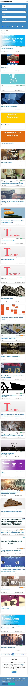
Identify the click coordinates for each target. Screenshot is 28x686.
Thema (3, 14)
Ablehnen (5, 683)
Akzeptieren (11, 683)
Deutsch (4, 26)
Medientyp (4, 19)
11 (23, 654)
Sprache (3, 24)
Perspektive (4, 9)
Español (15, 26)
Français (20, 26)
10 (21, 654)
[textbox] (14, 21)
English (10, 26)
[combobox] (14, 21)
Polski (25, 26)
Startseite (3, 30)
